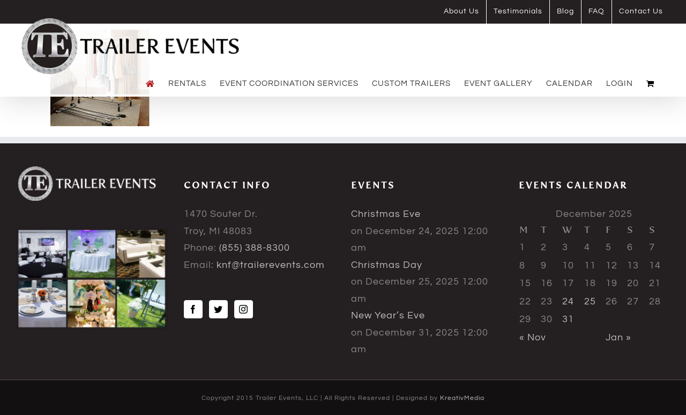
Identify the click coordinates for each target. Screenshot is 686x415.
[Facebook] (193, 309)
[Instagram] (243, 309)
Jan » (618, 337)
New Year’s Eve (388, 315)
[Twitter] (218, 309)
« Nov (532, 337)
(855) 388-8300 (254, 248)
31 (568, 319)
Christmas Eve (386, 214)
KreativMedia (462, 398)
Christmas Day (386, 265)
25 (590, 301)
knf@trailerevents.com (271, 265)
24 (568, 301)
